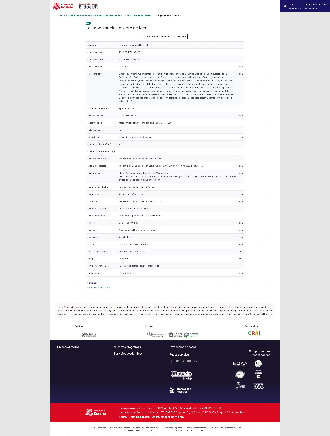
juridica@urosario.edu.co (231, 428)
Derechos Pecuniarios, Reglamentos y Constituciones (177, 428)
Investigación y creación (80, 15)
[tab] (80, 348)
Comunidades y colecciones (310, 6)
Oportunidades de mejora (168, 416)
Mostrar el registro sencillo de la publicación (165, 36)
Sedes (123, 416)
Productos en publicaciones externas (109, 15)
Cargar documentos (295, 6)
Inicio (62, 15)
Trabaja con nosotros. (180, 390)
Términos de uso (139, 416)
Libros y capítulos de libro (139, 15)
